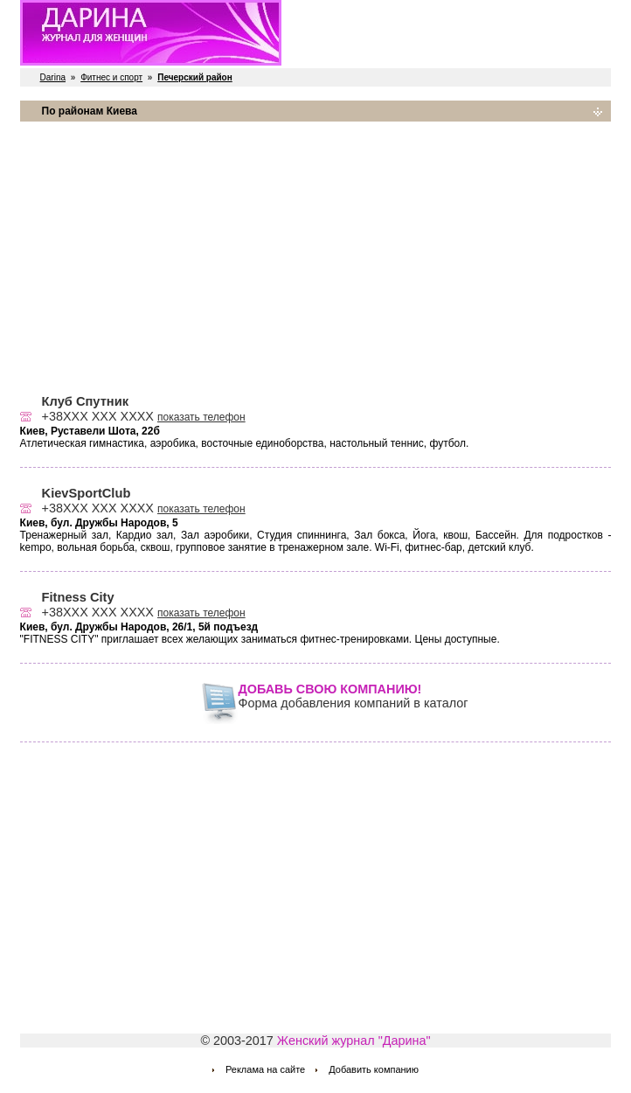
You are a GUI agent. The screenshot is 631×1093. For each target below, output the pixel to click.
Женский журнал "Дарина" (354, 1041)
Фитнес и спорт (111, 77)
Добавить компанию (374, 1069)
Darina (53, 77)
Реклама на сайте (265, 1069)
